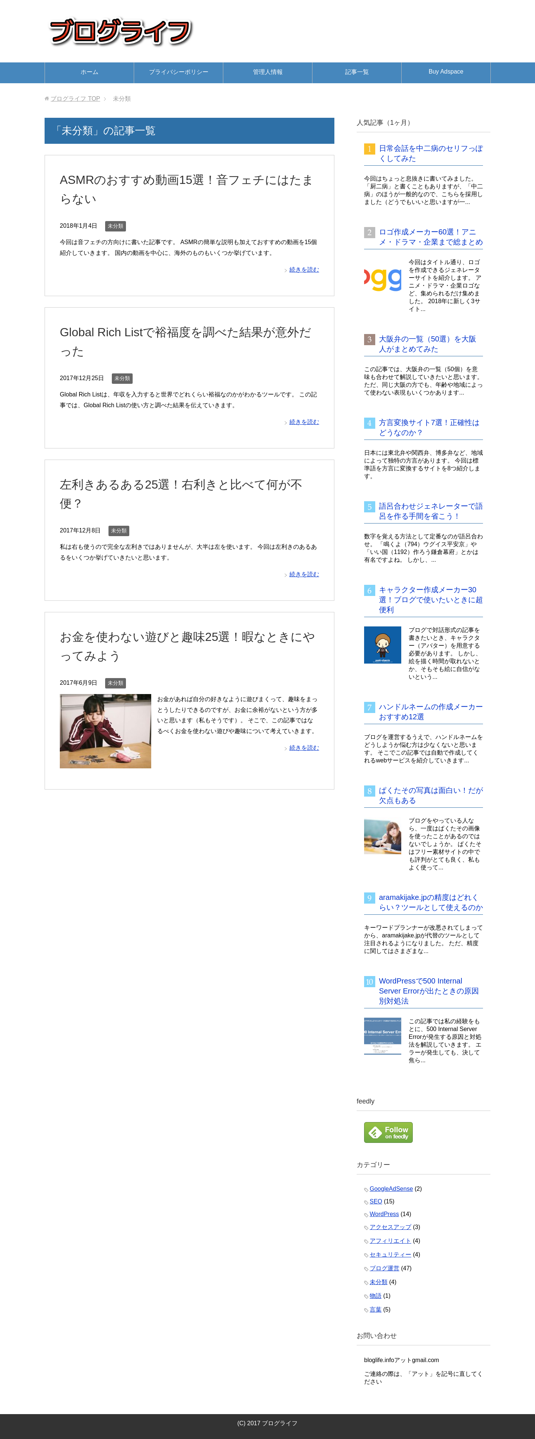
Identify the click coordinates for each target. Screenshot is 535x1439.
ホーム (89, 72)
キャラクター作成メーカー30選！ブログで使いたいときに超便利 (431, 600)
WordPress (384, 1214)
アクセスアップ (390, 1227)
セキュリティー (390, 1254)
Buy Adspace (446, 71)
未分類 (115, 226)
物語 (376, 1296)
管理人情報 (268, 72)
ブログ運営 (384, 1268)
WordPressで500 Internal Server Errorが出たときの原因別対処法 (429, 991)
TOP (75, 98)
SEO (376, 1201)
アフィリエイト (390, 1241)
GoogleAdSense (391, 1189)
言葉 (376, 1309)
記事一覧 (357, 72)
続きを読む (304, 269)
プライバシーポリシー (178, 72)
